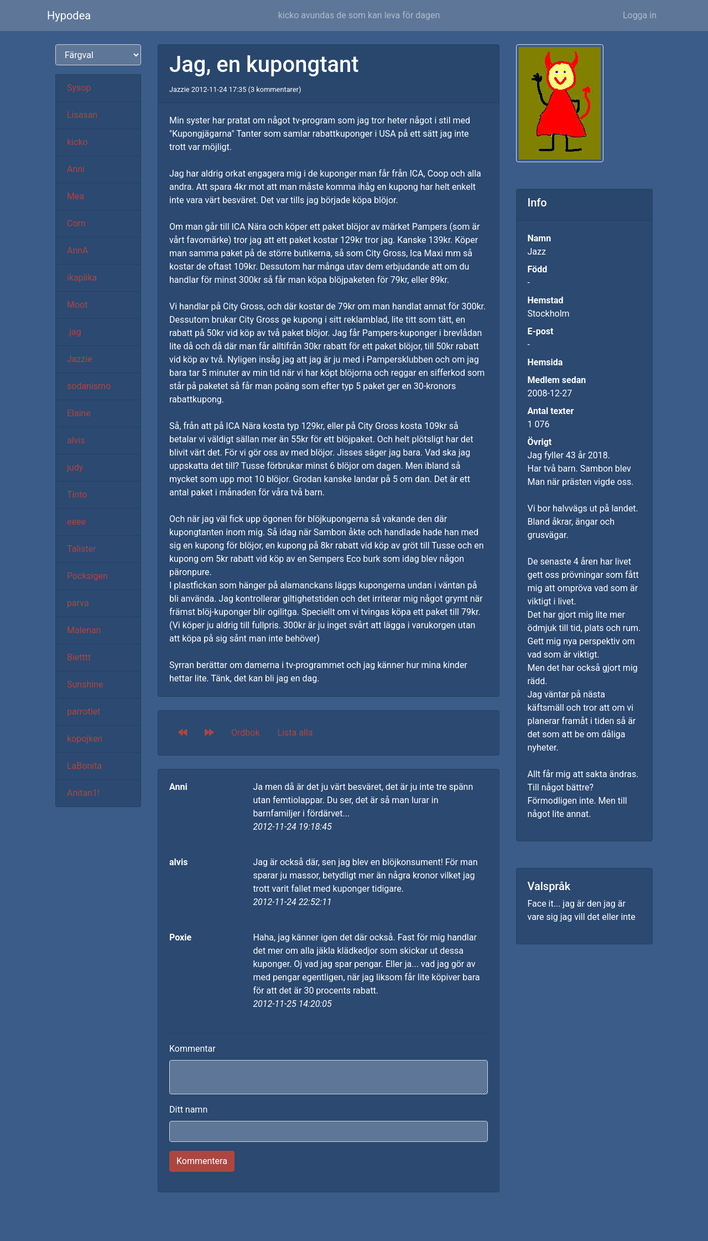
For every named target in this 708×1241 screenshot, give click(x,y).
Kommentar (192, 1048)
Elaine (79, 413)
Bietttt (79, 657)
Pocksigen (87, 576)
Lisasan (82, 115)
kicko (77, 142)
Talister (81, 549)
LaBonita (84, 766)
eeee (76, 521)
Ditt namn (188, 1109)
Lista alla (295, 732)
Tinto (77, 494)
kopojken (84, 738)
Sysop (79, 87)
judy (75, 467)
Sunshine (85, 684)
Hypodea (69, 15)
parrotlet (83, 711)
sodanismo (89, 386)
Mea (75, 196)
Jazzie (79, 359)
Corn (76, 223)
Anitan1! (83, 793)
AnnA (77, 250)
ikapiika (82, 277)
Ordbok (245, 732)
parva (78, 603)
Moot (77, 304)
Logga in (640, 15)
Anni (76, 169)
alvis (76, 440)
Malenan (84, 630)
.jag (74, 332)
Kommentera (201, 1161)
